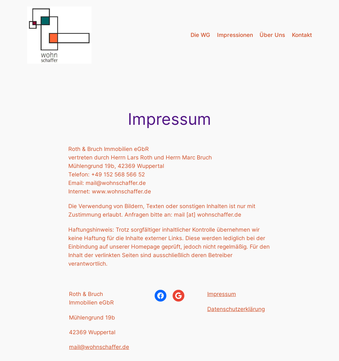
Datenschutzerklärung (236, 309)
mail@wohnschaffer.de (99, 347)
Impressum (221, 294)
